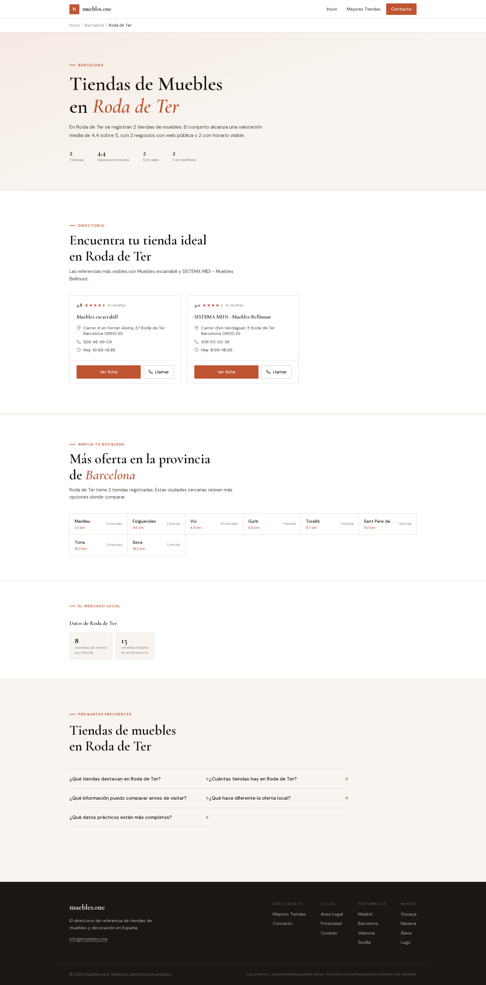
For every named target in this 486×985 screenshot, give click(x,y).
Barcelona (94, 25)
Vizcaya (409, 914)
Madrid (365, 914)
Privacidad (331, 923)
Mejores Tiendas (364, 9)
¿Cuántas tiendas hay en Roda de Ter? (253, 779)
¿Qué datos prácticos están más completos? (120, 817)
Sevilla (364, 942)
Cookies (329, 933)
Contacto (401, 9)
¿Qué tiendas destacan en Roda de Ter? (115, 779)
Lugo (406, 942)
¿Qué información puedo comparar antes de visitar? (128, 798)
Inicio (332, 9)
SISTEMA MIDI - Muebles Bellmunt (232, 317)
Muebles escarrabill (97, 317)
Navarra (408, 923)
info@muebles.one (88, 939)
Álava (406, 933)
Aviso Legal (332, 914)
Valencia (366, 933)
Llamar (158, 372)
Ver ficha (108, 372)
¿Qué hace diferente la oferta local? (249, 798)
